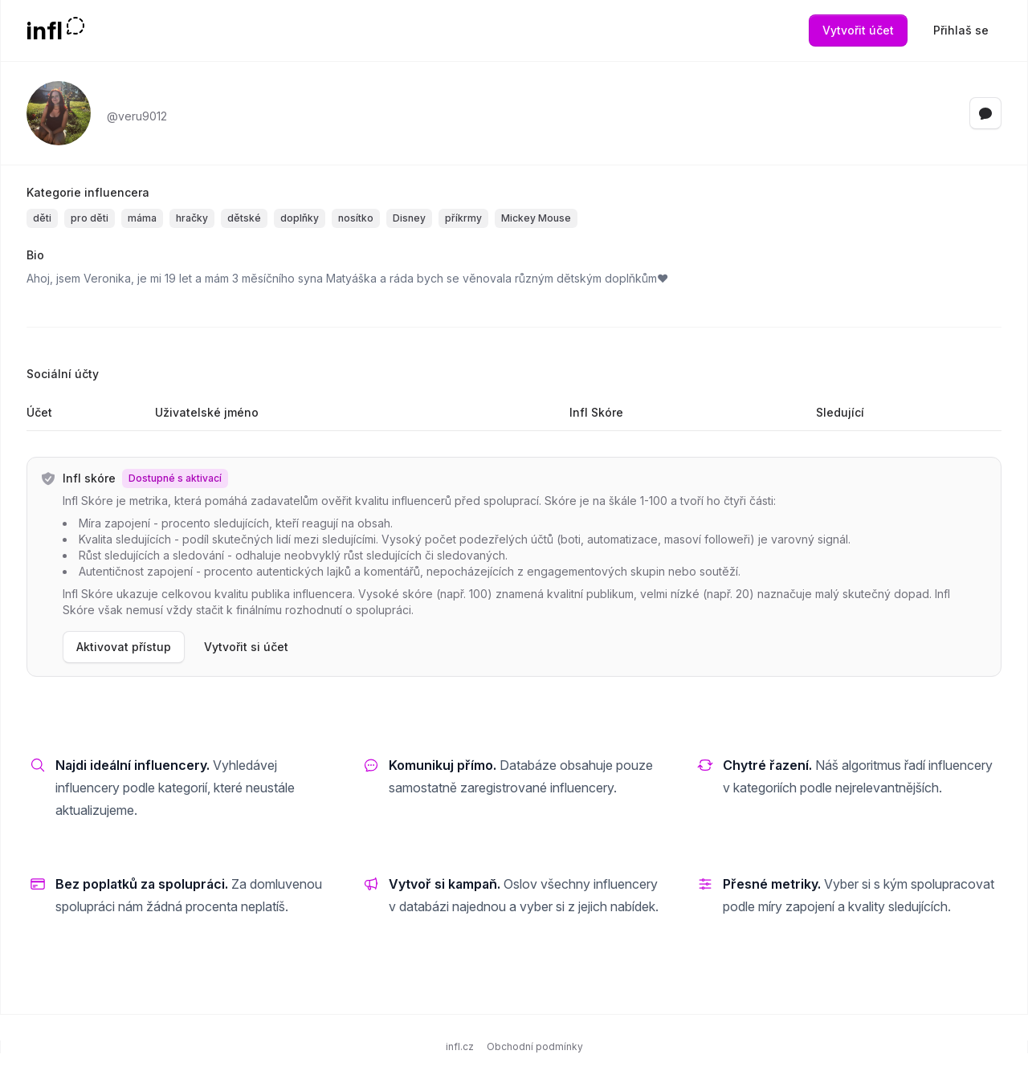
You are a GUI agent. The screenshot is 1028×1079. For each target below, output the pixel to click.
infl (45, 30)
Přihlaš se (961, 30)
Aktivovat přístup (123, 647)
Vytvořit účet (858, 30)
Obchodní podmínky (535, 1046)
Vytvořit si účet (246, 647)
